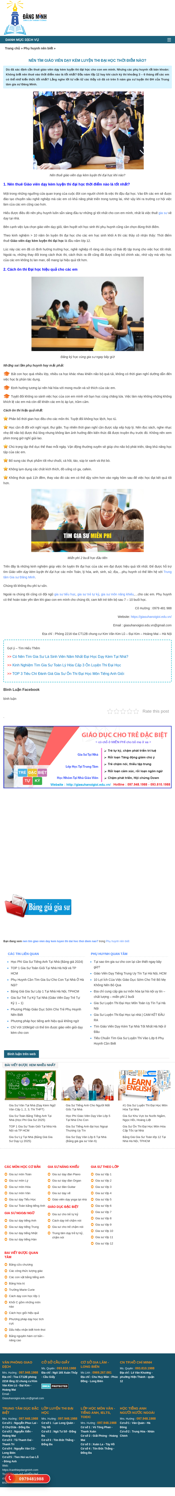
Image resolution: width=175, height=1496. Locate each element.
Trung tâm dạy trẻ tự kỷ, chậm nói (67, 1235)
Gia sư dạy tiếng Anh (22, 1220)
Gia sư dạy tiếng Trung (24, 1227)
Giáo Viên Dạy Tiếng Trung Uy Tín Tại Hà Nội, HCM (130, 973)
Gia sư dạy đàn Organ (66, 1180)
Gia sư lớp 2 (103, 1180)
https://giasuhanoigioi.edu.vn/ (151, 617)
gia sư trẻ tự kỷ (88, 594)
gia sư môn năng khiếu (117, 594)
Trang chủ (12, 48)
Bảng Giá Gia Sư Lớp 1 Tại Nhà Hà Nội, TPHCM (45, 991)
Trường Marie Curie (22, 1289)
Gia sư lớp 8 (103, 1218)
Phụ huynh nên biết (38, 48)
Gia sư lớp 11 (104, 1237)
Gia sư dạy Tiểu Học (22, 1199)
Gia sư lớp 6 (103, 1205)
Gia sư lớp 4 (103, 1193)
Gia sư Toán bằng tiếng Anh (27, 1205)
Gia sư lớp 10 (104, 1231)
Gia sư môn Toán (20, 1174)
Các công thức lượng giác (26, 1271)
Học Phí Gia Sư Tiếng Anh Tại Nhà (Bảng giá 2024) (47, 961)
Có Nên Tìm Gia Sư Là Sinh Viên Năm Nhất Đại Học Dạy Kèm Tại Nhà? (70, 657)
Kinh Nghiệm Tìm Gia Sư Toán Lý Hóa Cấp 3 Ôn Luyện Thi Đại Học (66, 665)
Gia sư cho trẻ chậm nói (67, 1227)
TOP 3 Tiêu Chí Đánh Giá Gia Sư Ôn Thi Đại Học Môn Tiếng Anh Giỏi (68, 674)
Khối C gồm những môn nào (24, 1304)
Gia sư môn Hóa (20, 1187)
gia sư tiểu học (64, 594)
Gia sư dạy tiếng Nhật (23, 1233)
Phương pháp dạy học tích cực (26, 1321)
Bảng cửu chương (21, 1264)
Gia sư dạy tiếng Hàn (23, 1239)
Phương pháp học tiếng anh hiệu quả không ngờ (45, 1021)
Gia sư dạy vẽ (61, 1193)
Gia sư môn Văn (19, 1193)
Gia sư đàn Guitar (64, 1187)
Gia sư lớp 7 (103, 1212)
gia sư (163, 213)
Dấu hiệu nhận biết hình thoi (27, 1329)
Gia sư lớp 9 (103, 1224)
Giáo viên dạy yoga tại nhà (69, 1199)
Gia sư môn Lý (18, 1180)
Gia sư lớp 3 (103, 1187)
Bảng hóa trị (17, 1283)
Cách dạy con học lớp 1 (24, 1296)
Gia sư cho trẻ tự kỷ (65, 1214)
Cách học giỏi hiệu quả (24, 1313)
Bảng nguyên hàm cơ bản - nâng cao (26, 1338)
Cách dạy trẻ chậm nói (66, 1220)
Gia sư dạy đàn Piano (66, 1174)
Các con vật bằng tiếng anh (27, 1277)
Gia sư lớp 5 (103, 1199)
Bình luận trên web (21, 1054)
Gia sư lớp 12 (104, 1243)
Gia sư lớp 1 (103, 1174)
